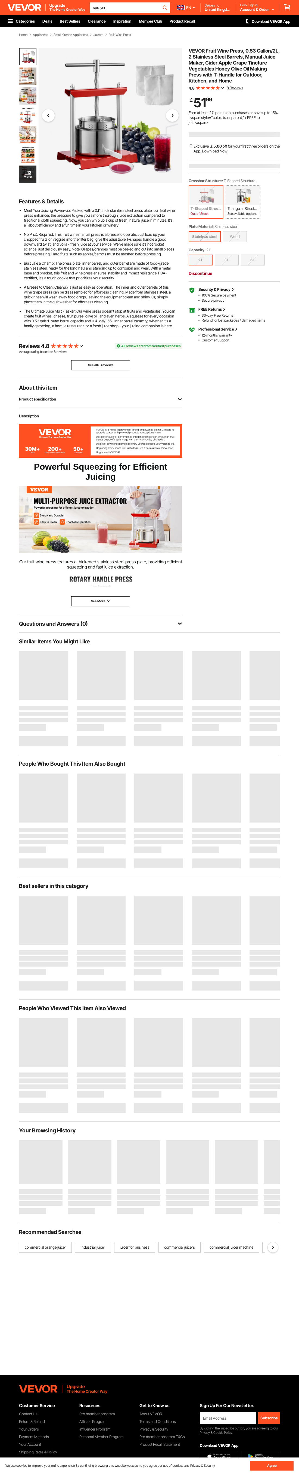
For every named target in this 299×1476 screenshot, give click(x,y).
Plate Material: (201, 226)
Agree (272, 1465)
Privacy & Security (153, 1429)
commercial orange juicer (45, 1247)
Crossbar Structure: (206, 180)
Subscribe (269, 1418)
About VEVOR (150, 1413)
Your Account (30, 1444)
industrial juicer (93, 1247)
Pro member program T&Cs (162, 1436)
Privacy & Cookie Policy (216, 1433)
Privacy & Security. (203, 1465)
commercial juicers (179, 1247)
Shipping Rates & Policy (38, 1452)
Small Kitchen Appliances (71, 35)
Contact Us (28, 1413)
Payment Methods (34, 1436)
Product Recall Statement (159, 1444)
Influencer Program (95, 1429)
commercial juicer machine (231, 1247)
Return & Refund (32, 1421)
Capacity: (197, 249)
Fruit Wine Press (120, 35)
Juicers (98, 35)
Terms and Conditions (157, 1421)
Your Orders (29, 1429)
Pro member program (97, 1413)
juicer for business (134, 1247)
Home (23, 35)
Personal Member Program (101, 1436)
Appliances (40, 35)
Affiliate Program (93, 1421)
